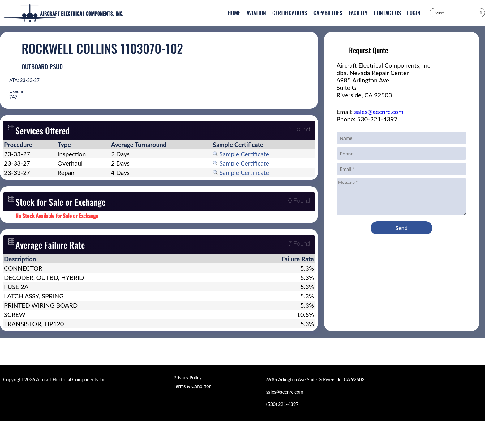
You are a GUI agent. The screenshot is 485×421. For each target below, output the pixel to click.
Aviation (256, 13)
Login (413, 13)
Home (234, 13)
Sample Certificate (241, 154)
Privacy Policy (187, 377)
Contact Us (387, 13)
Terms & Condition (192, 386)
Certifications (289, 13)
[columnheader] (30, 144)
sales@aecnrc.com (378, 111)
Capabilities (327, 13)
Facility (358, 13)
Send (401, 228)
